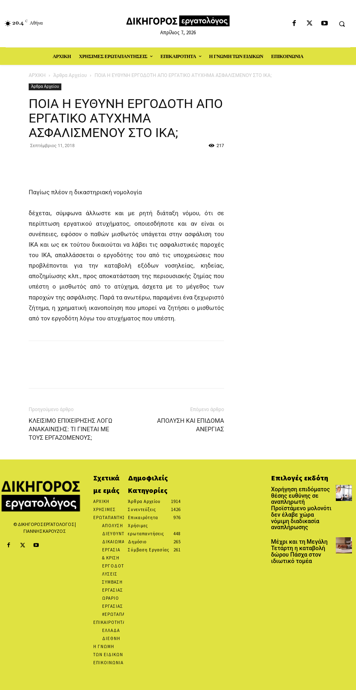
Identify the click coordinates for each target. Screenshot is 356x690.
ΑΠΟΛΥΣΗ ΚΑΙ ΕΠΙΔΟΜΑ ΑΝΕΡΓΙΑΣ (190, 425)
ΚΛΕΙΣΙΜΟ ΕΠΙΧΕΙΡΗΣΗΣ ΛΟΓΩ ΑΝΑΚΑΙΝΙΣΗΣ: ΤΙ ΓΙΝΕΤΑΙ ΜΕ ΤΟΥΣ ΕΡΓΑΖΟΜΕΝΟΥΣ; (70, 429)
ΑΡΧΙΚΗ (37, 75)
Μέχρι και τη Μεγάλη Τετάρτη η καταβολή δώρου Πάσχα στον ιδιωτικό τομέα (294, 538)
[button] (342, 24)
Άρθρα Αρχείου (70, 75)
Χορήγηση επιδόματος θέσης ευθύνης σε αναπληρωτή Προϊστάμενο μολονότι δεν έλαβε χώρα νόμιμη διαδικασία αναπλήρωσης (300, 502)
